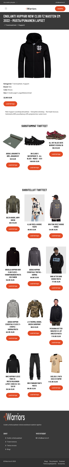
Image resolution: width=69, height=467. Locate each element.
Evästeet (62, 461)
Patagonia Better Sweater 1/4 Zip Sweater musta (56, 331)
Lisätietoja (10, 104)
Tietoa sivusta (11, 446)
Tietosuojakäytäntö (49, 464)
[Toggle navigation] (6, 8)
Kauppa (60, 9)
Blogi (8, 449)
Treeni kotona (12, 442)
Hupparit (22, 25)
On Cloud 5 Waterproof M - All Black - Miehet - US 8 (34, 156)
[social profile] (17, 2)
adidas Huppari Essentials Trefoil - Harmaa (34, 272)
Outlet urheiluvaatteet (14, 438)
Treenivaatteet (11, 25)
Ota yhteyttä (53, 461)
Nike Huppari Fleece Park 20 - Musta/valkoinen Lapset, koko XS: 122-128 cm (13, 381)
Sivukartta (61, 464)
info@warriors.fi (60, 2)
